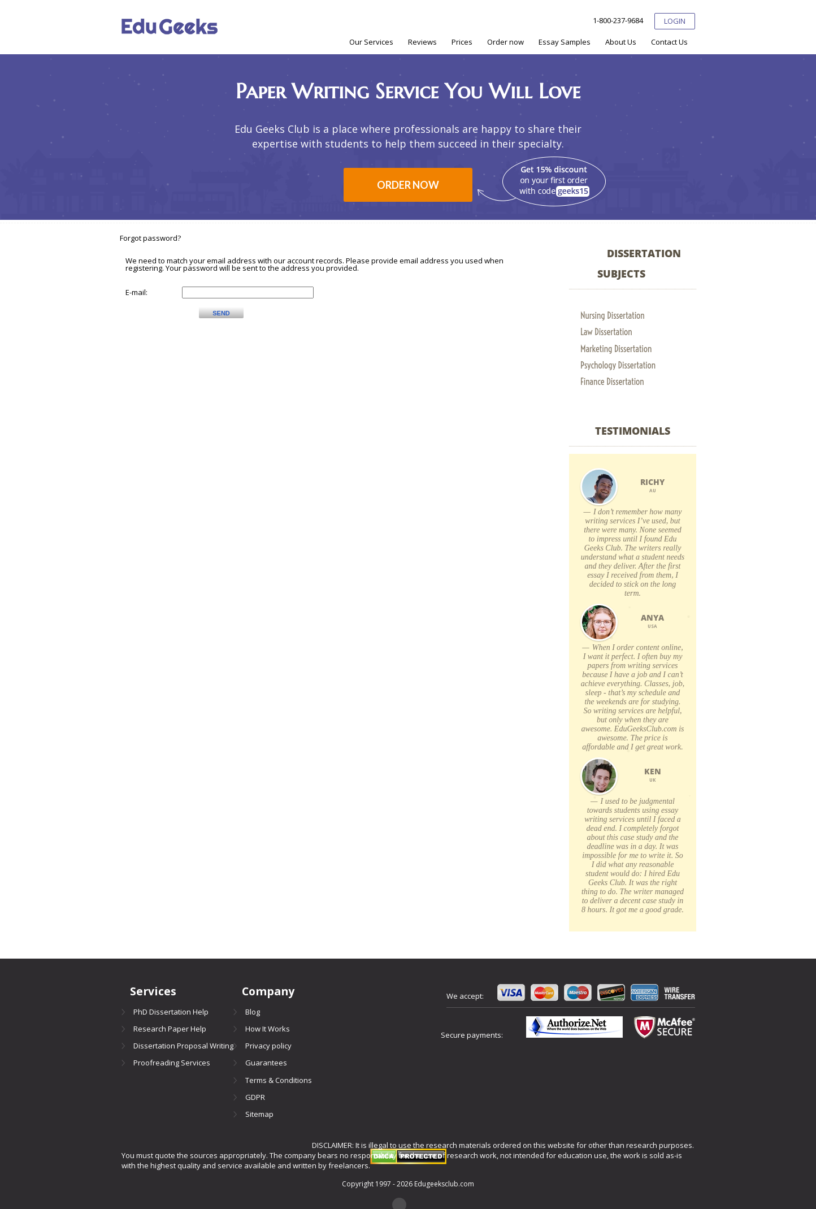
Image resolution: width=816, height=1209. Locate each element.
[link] (632, 315)
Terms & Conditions (278, 1080)
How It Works (267, 1029)
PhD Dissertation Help (171, 1012)
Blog (252, 1012)
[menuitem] (371, 41)
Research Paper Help (169, 1029)
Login (674, 21)
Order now (408, 185)
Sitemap (259, 1114)
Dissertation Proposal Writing (183, 1046)
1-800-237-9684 (618, 20)
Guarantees (266, 1063)
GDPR (255, 1097)
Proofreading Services (171, 1063)
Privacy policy (268, 1046)
